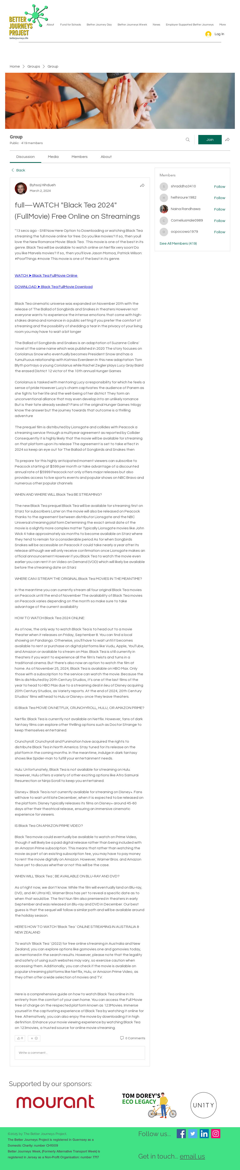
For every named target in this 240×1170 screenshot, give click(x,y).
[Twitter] (192, 1133)
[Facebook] (181, 1133)
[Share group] (227, 139)
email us (192, 1156)
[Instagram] (215, 1133)
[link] (25, 157)
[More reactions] (34, 1038)
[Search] (188, 139)
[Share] (142, 185)
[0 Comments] (132, 1038)
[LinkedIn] (204, 1133)
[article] (80, 622)
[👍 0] (20, 1038)
